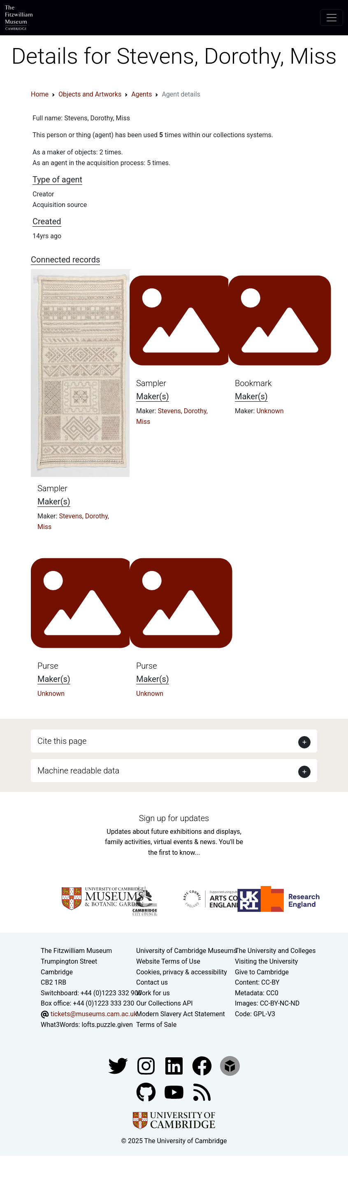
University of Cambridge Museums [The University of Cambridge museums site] (186, 951)
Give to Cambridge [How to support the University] (262, 972)
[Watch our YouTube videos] (175, 1092)
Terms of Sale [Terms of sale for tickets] (156, 1025)
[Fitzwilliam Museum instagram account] (147, 1065)
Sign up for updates (174, 818)
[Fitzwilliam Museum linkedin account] (203, 1065)
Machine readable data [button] (78, 771)
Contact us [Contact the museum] (152, 982)
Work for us (153, 993)
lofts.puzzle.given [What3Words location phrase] (106, 1025)
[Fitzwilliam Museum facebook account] (175, 1065)
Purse (47, 666)
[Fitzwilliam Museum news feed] (202, 1092)
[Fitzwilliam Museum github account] (147, 1092)
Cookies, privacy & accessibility (181, 972)
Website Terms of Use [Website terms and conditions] (168, 961)
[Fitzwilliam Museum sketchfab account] (230, 1065)
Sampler (52, 488)
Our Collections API (164, 1003)
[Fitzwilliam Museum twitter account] (119, 1065)
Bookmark (253, 383)
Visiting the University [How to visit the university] (266, 961)
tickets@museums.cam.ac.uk (94, 1014)
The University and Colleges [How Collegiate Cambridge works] (275, 951)
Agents (141, 94)
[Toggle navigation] (331, 17)
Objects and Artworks (89, 94)
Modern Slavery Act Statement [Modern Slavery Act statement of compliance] (180, 1014)
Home (40, 94)
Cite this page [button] (61, 741)
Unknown (269, 411)
